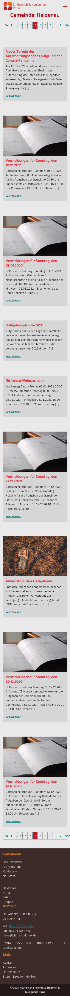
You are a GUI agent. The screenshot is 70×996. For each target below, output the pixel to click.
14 (31, 25)
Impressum (10, 967)
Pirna (6, 892)
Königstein (10, 871)
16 (41, 25)
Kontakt (8, 962)
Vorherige (6, 25)
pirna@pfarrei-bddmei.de (20, 935)
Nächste (66, 25)
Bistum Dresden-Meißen (19, 976)
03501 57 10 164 (21, 926)
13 (26, 25)
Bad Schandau (12, 862)
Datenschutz (11, 972)
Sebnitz (8, 897)
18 (51, 25)
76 (61, 25)
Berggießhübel (12, 866)
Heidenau (9, 888)
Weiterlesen (13, 95)
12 (21, 25)
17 (46, 25)
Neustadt (9, 876)
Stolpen (8, 902)
